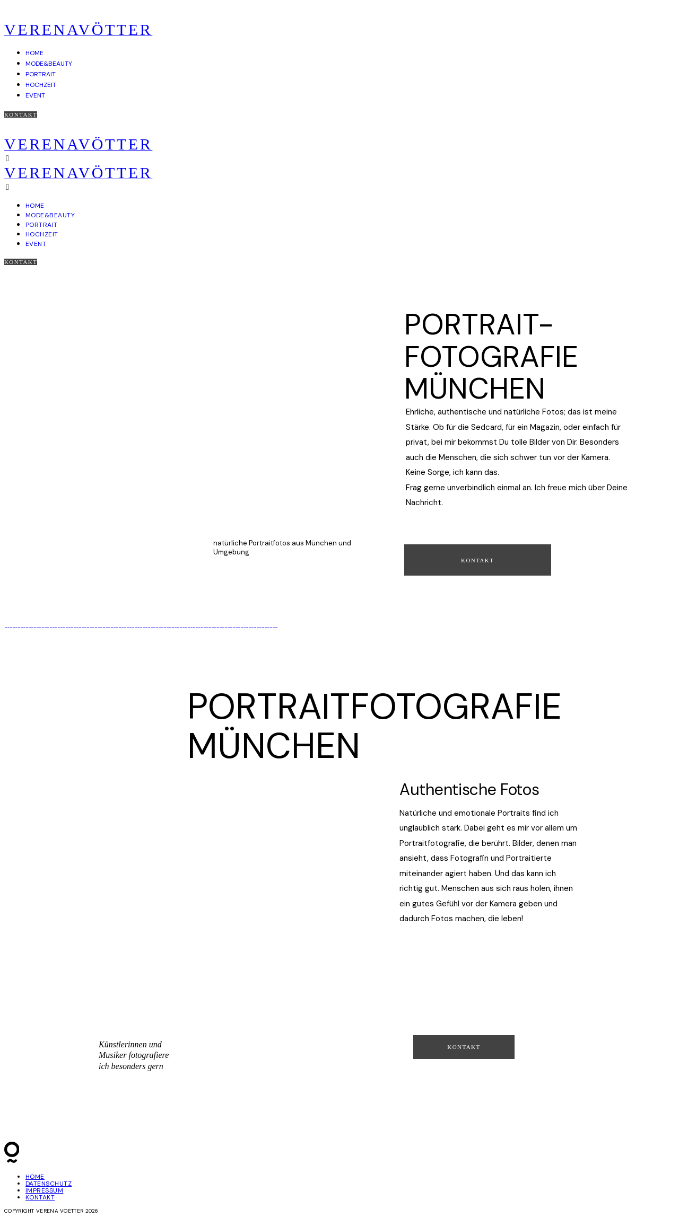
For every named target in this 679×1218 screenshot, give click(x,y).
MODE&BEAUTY (48, 63)
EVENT (35, 95)
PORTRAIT (40, 74)
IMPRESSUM (44, 1190)
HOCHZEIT (40, 85)
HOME (34, 53)
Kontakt (20, 114)
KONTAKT (40, 1197)
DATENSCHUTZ (48, 1183)
